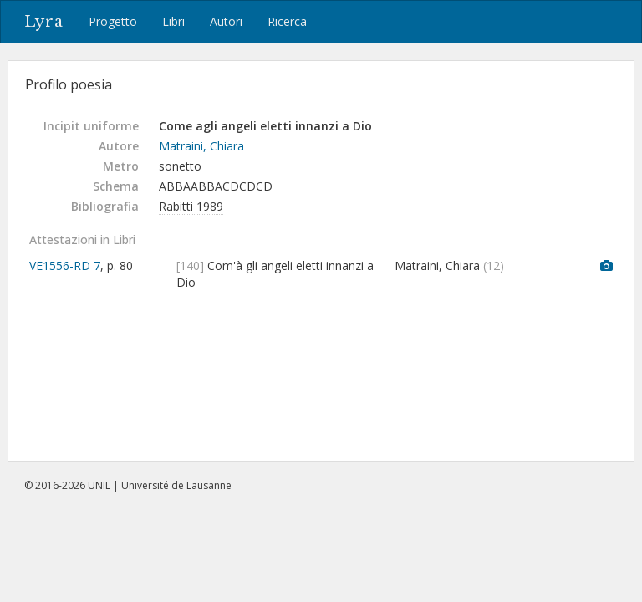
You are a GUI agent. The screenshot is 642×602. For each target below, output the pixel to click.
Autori (226, 21)
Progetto (113, 21)
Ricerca (287, 21)
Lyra (44, 22)
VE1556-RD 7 (64, 265)
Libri (173, 21)
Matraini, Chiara (201, 146)
